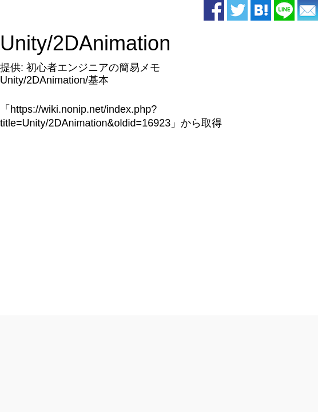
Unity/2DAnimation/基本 (54, 80)
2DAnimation (111, 43)
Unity (23, 43)
